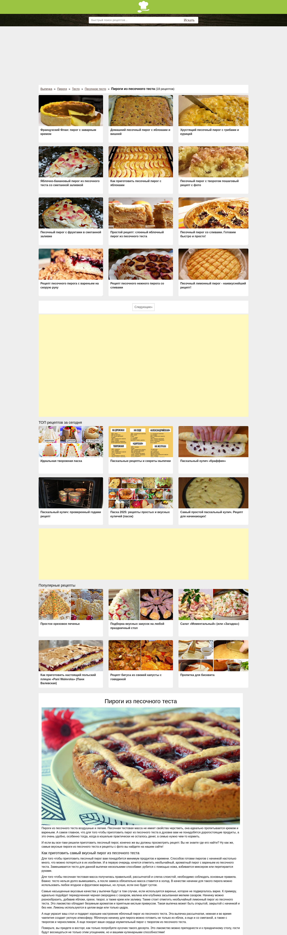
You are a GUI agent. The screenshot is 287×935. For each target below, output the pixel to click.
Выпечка (46, 88)
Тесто (76, 88)
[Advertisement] (143, 53)
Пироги (62, 88)
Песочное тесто (95, 88)
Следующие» (144, 307)
